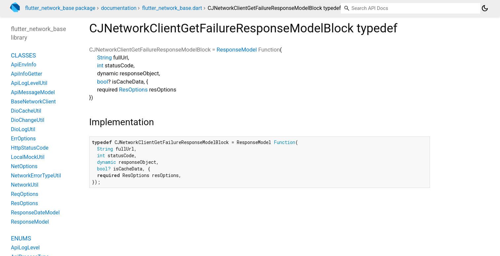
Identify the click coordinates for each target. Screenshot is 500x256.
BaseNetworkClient (33, 101)
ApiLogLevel (25, 247)
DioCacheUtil (26, 111)
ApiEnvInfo (23, 64)
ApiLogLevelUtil (29, 83)
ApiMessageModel (33, 92)
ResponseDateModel (35, 212)
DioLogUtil (23, 129)
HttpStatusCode (30, 148)
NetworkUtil (24, 185)
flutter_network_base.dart (172, 8)
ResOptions (133, 89)
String (104, 57)
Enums (21, 238)
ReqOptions (24, 194)
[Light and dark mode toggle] (485, 8)
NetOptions (24, 166)
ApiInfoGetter (26, 74)
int (100, 65)
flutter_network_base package (60, 8)
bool (102, 81)
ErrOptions (23, 138)
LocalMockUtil (28, 157)
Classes (23, 55)
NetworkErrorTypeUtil (36, 175)
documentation (119, 8)
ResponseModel (237, 49)
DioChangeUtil (27, 120)
